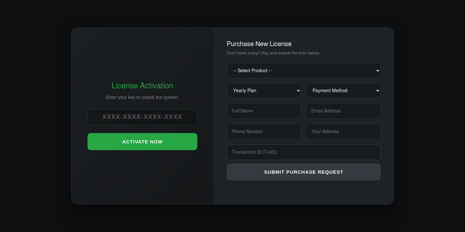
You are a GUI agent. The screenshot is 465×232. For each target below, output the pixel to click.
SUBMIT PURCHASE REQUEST (304, 172)
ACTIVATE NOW (142, 141)
